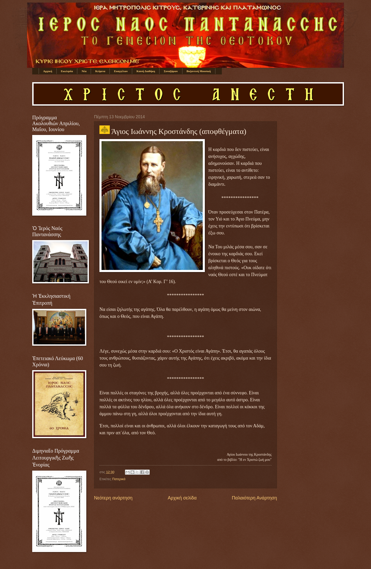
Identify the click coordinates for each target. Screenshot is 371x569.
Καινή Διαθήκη (146, 71)
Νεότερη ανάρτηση (113, 497)
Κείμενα (100, 71)
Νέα (84, 71)
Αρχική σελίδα (182, 497)
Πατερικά (118, 479)
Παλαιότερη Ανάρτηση (254, 497)
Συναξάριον (171, 71)
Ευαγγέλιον (121, 71)
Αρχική (47, 71)
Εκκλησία (67, 71)
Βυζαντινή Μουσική (199, 71)
